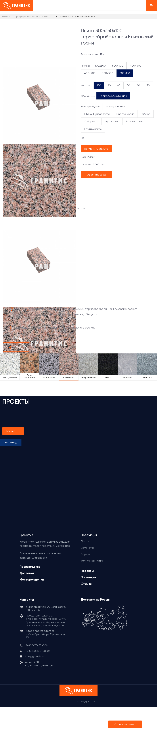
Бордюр (86, 553)
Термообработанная (112, 95)
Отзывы (87, 582)
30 (147, 85)
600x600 (100, 65)
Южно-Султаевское (96, 113)
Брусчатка (87, 547)
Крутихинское (92, 128)
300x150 (123, 73)
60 (118, 85)
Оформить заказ (96, 174)
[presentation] (10, 442)
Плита (85, 540)
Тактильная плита (92, 559)
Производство (31, 566)
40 (137, 85)
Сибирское (91, 121)
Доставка (27, 572)
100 (98, 85)
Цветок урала (124, 113)
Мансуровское (114, 106)
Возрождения (133, 121)
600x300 (117, 65)
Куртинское (111, 121)
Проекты (87, 569)
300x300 (106, 73)
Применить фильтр (96, 148)
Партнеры (88, 576)
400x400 (134, 65)
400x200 (89, 73)
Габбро (143, 113)
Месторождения (32, 578)
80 (109, 85)
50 (128, 85)
